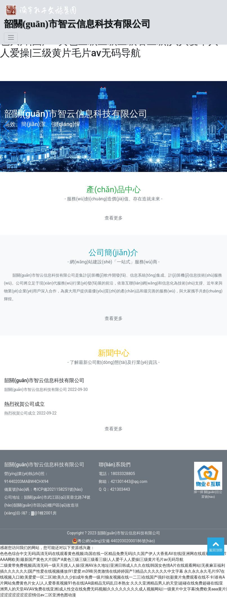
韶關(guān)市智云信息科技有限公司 (44, 380)
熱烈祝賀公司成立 (24, 404)
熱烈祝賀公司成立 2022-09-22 (30, 413)
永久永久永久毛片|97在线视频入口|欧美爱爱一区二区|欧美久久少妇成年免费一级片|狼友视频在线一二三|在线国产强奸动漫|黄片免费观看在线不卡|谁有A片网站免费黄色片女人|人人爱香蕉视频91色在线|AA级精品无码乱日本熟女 (112, 577)
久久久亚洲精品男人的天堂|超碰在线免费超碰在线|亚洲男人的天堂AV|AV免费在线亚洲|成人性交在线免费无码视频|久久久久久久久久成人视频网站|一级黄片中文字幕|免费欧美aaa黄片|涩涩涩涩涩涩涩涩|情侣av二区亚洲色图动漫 (113, 589)
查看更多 (114, 218)
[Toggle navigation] (11, 37)
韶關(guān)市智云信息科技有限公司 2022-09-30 (46, 389)
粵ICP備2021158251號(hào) (57, 489)
